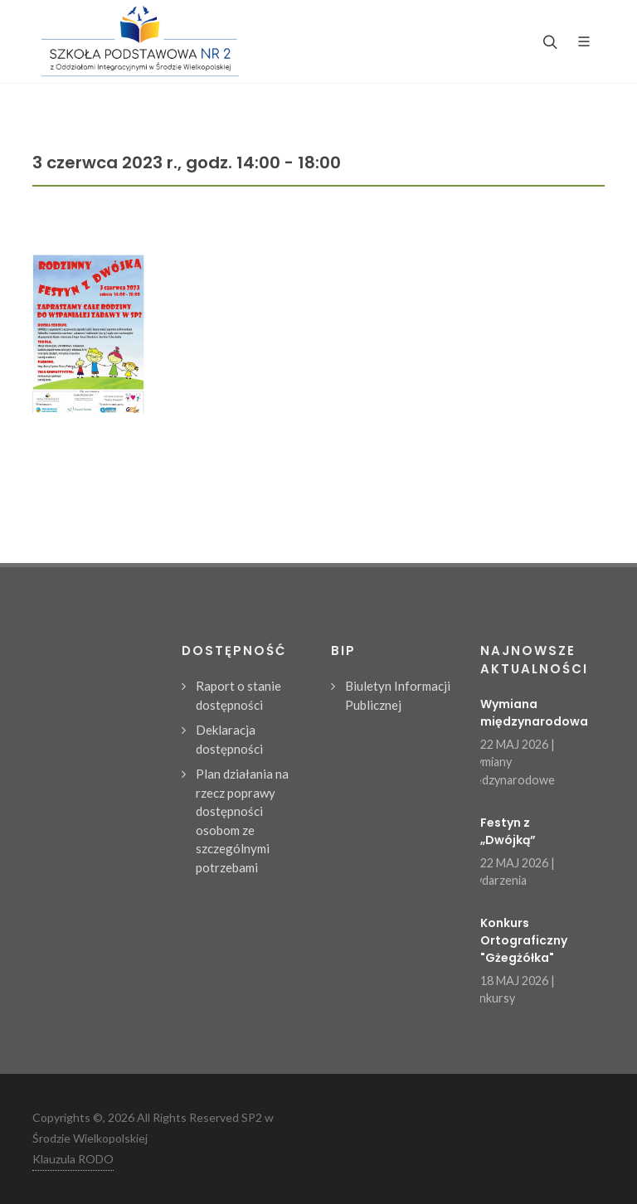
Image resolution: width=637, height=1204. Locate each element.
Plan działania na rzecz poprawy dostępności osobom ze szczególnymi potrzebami (242, 820)
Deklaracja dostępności (229, 739)
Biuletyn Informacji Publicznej (397, 695)
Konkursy (489, 998)
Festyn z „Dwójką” (508, 831)
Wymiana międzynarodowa (534, 713)
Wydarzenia (495, 880)
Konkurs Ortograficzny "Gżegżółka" (523, 940)
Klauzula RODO (73, 1159)
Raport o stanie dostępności (238, 695)
